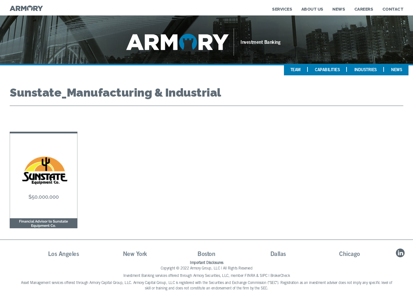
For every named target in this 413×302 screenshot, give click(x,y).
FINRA (250, 276)
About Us (312, 9)
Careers (363, 9)
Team (295, 70)
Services (282, 9)
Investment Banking (260, 42)
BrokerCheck (280, 276)
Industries (365, 70)
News (338, 9)
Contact (393, 9)
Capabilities (327, 70)
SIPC (263, 276)
